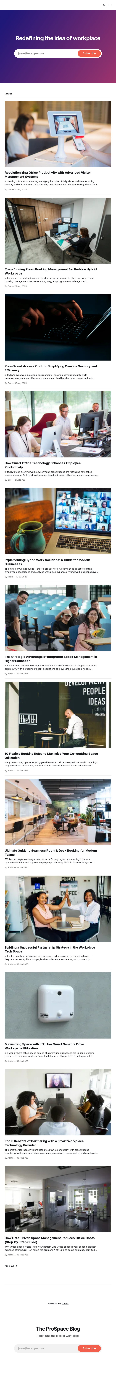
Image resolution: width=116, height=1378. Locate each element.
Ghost (65, 1303)
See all (11, 1266)
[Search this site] (104, 5)
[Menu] (109, 5)
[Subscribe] (89, 53)
